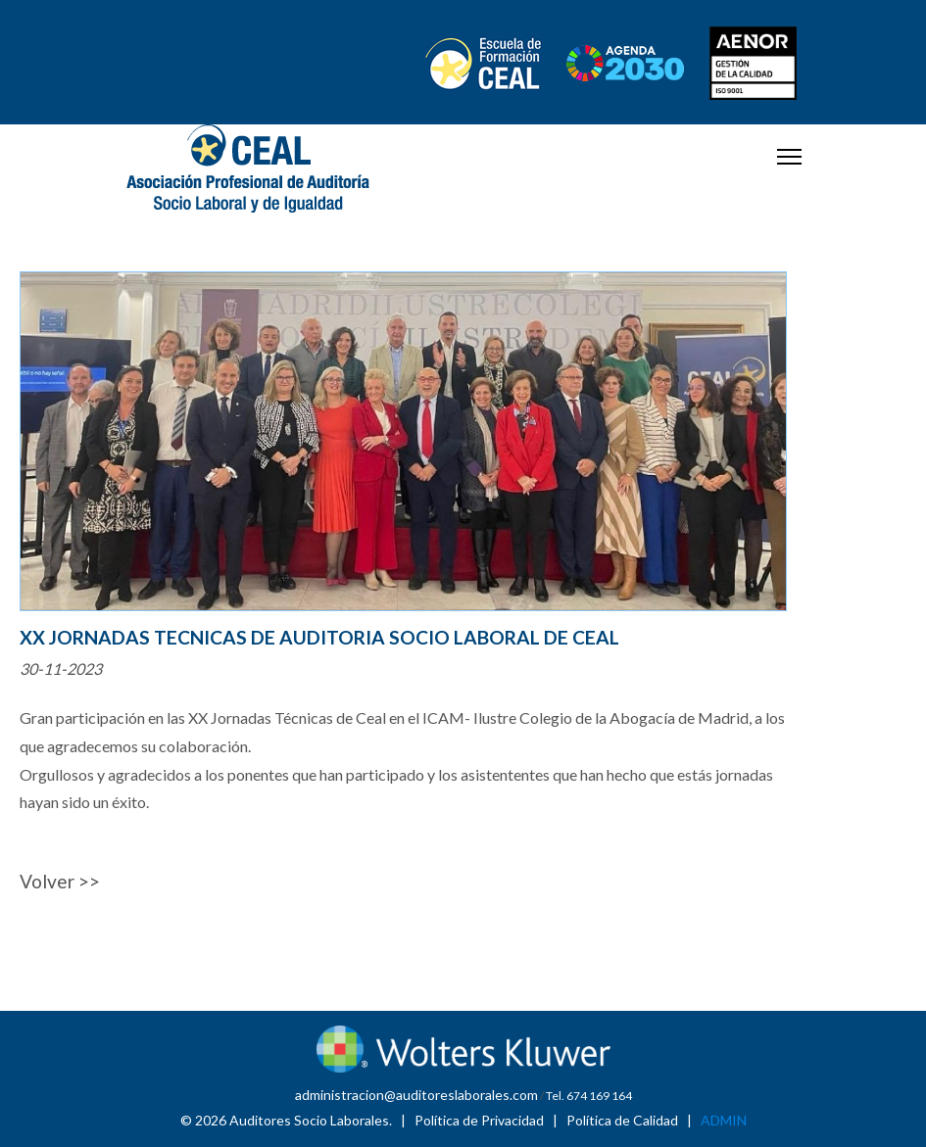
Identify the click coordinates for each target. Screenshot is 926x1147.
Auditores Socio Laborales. (310, 1120)
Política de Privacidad (479, 1120)
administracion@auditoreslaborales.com (416, 1094)
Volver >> (60, 881)
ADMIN (724, 1120)
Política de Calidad (622, 1120)
